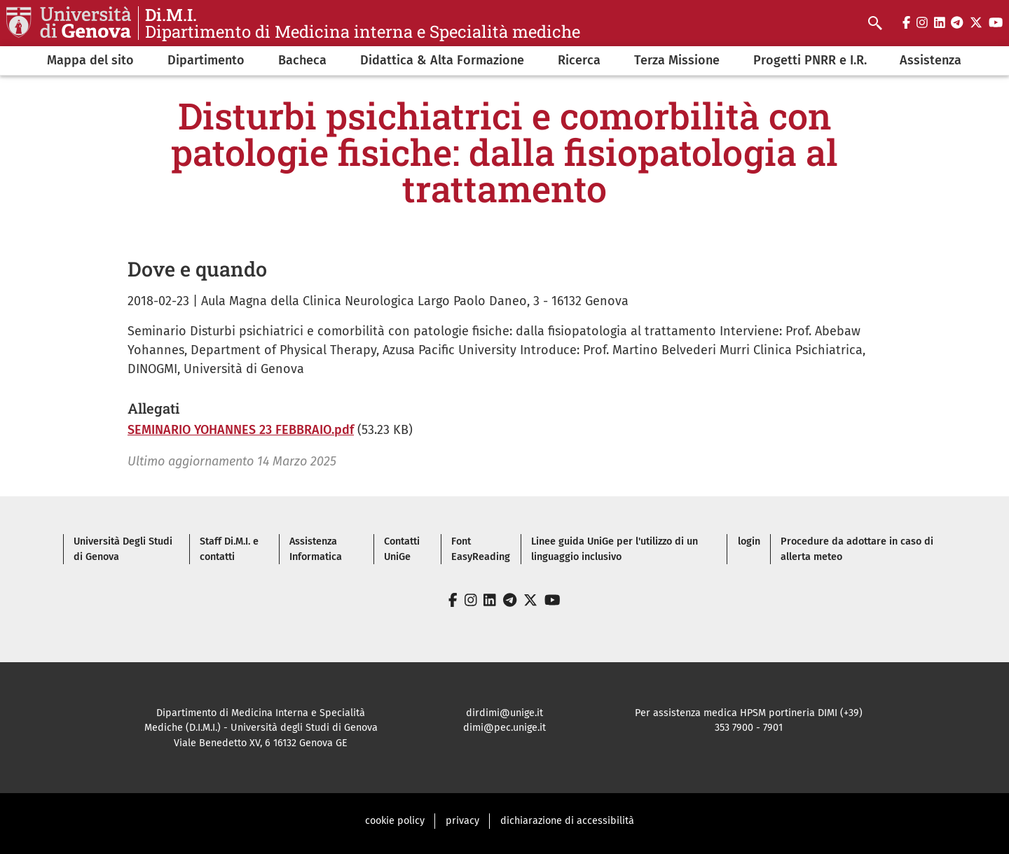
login (749, 541)
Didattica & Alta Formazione (442, 60)
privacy (462, 821)
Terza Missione (677, 60)
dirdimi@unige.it (504, 713)
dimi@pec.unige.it (504, 728)
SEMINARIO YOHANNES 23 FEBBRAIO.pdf (241, 430)
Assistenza (930, 60)
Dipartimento (206, 60)
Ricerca (579, 60)
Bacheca (302, 60)
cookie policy (395, 821)
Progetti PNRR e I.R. (810, 60)
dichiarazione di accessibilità (567, 821)
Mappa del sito (90, 60)
